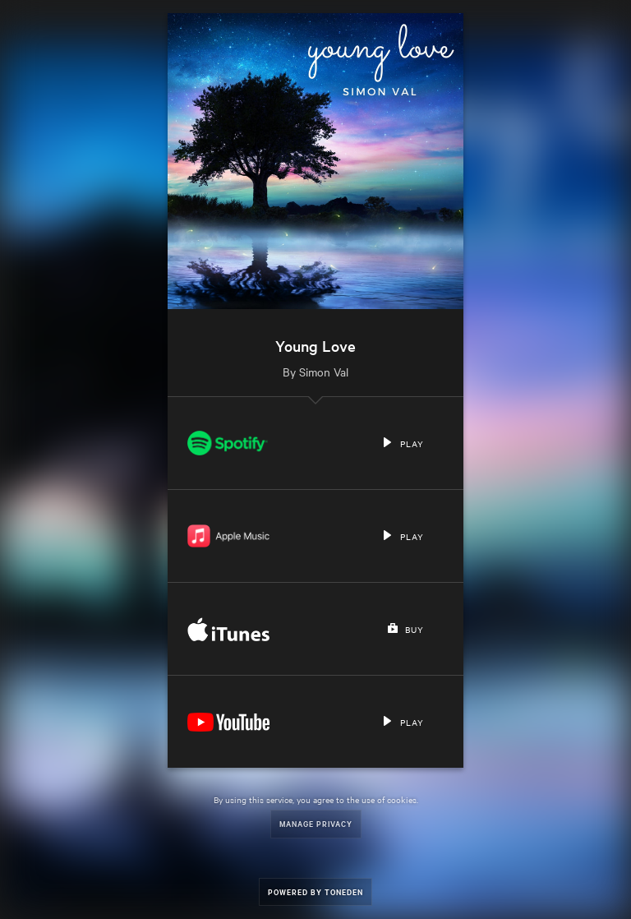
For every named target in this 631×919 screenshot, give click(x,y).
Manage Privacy (315, 823)
